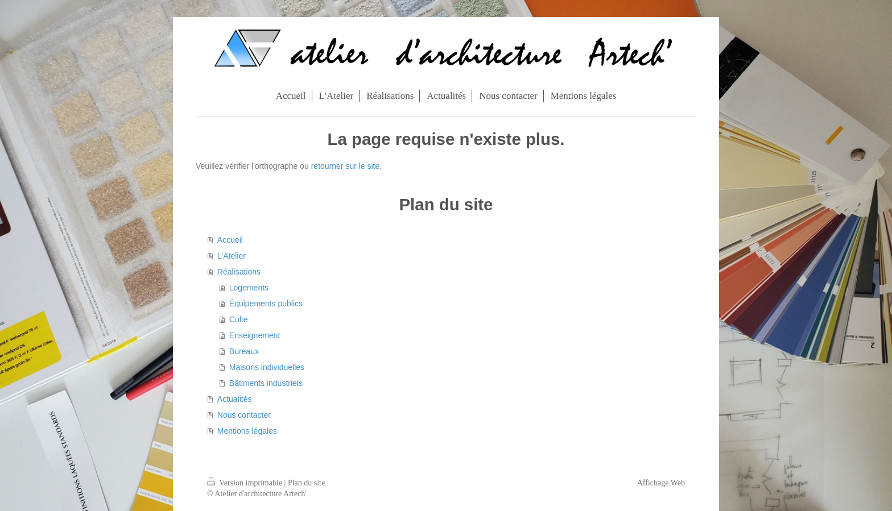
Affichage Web (661, 483)
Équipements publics (266, 303)
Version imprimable (245, 483)
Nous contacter (244, 414)
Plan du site (306, 483)
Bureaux (244, 351)
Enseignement (254, 335)
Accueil (230, 239)
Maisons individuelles (266, 367)
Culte (238, 319)
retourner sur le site (345, 166)
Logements (249, 287)
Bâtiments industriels (266, 383)
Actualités (234, 399)
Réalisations (239, 271)
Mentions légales (247, 430)
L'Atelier (231, 255)
